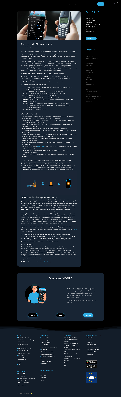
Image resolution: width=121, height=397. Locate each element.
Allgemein (31, 47)
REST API (43, 375)
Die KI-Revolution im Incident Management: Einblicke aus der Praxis (72, 349)
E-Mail (42, 380)
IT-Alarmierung (45, 337)
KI (86, 82)
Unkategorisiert (90, 99)
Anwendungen (67, 4)
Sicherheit (88, 94)
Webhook (43, 377)
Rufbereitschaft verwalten (48, 356)
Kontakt (89, 340)
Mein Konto (109, 4)
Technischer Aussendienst (92, 96)
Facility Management (91, 58)
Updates (88, 101)
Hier (75, 229)
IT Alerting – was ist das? (70, 354)
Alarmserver (44, 363)
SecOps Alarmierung (46, 342)
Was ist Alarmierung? (69, 356)
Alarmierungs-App (23, 350)
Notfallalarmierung (91, 91)
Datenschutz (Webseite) (93, 347)
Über (94, 4)
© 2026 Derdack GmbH (23, 393)
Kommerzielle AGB (91, 351)
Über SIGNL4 (90, 337)
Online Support (22, 376)
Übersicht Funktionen (23, 337)
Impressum (90, 354)
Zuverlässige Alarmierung (25, 348)
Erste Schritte (21, 373)
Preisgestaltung (41, 146)
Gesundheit (89, 63)
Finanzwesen (89, 61)
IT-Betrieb (37, 47)
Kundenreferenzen (90, 87)
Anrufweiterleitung (23, 355)
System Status (22, 385)
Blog (65, 365)
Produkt (60, 4)
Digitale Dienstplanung (24, 353)
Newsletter (89, 342)
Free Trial (88, 315)
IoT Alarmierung (45, 349)
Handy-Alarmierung (46, 262)
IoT (86, 75)
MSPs (87, 89)
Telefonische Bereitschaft (47, 354)
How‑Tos (88, 68)
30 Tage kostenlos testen (42, 259)
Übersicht (43, 373)
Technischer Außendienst (47, 351)
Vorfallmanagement (46, 340)
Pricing (60, 315)
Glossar (88, 65)
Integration (88, 72)
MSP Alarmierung (45, 344)
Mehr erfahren (91, 38)
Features (32, 315)
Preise (89, 4)
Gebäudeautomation (46, 359)
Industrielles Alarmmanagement (49, 347)
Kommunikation (44, 47)
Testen (101, 4)
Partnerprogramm (91, 344)
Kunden (84, 4)
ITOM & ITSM (89, 80)
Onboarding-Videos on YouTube (26, 378)
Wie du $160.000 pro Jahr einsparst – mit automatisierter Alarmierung (72, 339)
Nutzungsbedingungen (93, 349)
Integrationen (76, 4)
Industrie (88, 70)
